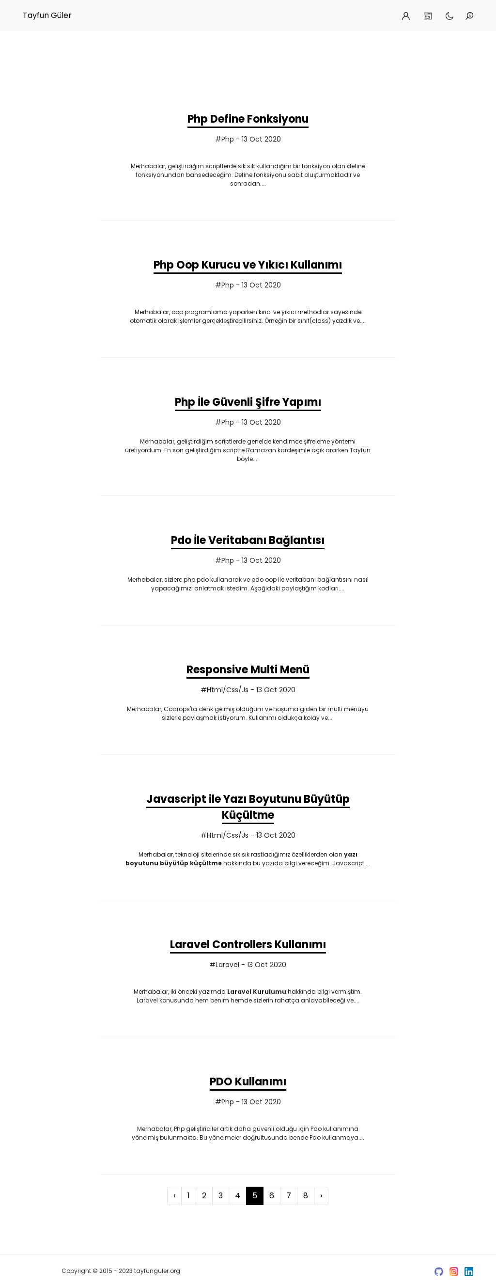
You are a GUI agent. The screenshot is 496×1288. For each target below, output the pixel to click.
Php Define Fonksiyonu (248, 119)
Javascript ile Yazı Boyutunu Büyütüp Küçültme (248, 807)
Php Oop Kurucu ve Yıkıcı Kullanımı (248, 264)
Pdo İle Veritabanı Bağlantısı (248, 540)
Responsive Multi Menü (248, 669)
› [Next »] (321, 1195)
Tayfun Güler (47, 15)
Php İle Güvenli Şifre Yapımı (248, 402)
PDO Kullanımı (248, 1081)
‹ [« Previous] (174, 1195)
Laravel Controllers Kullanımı (248, 944)
